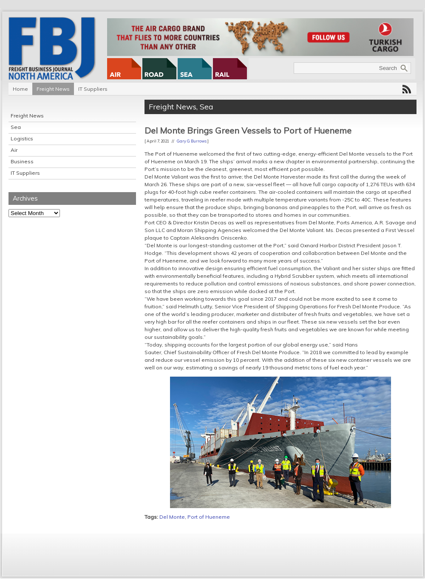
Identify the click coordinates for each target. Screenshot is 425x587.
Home (20, 89)
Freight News (53, 89)
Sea (16, 127)
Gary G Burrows (192, 141)
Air (14, 150)
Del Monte (172, 517)
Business (22, 161)
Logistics (22, 138)
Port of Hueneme (208, 517)
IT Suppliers (93, 89)
